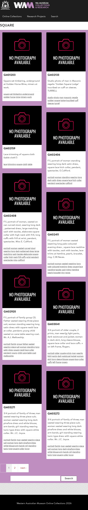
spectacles (60, 183)
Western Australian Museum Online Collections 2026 (44, 503)
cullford (68, 183)
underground (28, 94)
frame (58, 362)
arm (17, 446)
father (25, 344)
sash (15, 254)
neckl (22, 350)
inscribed (70, 100)
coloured (56, 267)
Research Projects (36, 16)
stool (33, 248)
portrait (51, 177)
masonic (68, 98)
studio (50, 98)
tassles (20, 254)
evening (63, 267)
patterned (24, 251)
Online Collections (12, 16)
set (11, 94)
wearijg (79, 353)
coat (34, 353)
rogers (64, 362)
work (29, 97)
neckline (51, 270)
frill (19, 257)
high (11, 257)
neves (67, 273)
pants (54, 356)
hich (74, 180)
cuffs (23, 257)
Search (54, 16)
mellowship (9, 356)
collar (79, 180)
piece (13, 347)
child (20, 353)
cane (24, 353)
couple (63, 353)
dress (59, 180)
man (61, 98)
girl (26, 446)
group (19, 344)
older (57, 353)
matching (8, 254)
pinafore (27, 443)
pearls (50, 273)
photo (56, 98)
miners (24, 97)
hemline (75, 270)
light (50, 356)
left (53, 362)
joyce (27, 449)
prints (69, 353)
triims (68, 270)
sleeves (51, 103)
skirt (49, 359)
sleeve (59, 359)
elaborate (27, 254)
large (37, 251)
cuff (76, 100)
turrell (57, 103)
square (7, 94)
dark (50, 180)
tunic (6, 449)
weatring (72, 264)
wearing (73, 177)
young (14, 353)
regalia (75, 98)
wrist (28, 257)
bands (22, 446)
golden (7, 97)
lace (5, 164)
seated (21, 248)
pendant (51, 183)
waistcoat (66, 356)
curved (27, 248)
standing (66, 177)
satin (54, 180)
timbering (17, 94)
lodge (63, 100)
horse (12, 97)
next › (23, 468)
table (30, 164)
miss (15, 260)
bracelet (57, 273)
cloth (25, 164)
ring (63, 273)
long (80, 177)
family (13, 344)
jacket (73, 356)
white (6, 446)
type (10, 449)
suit (17, 347)
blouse (65, 359)
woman (58, 177)
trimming (12, 164)
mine (18, 97)
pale (49, 267)
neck (15, 257)
